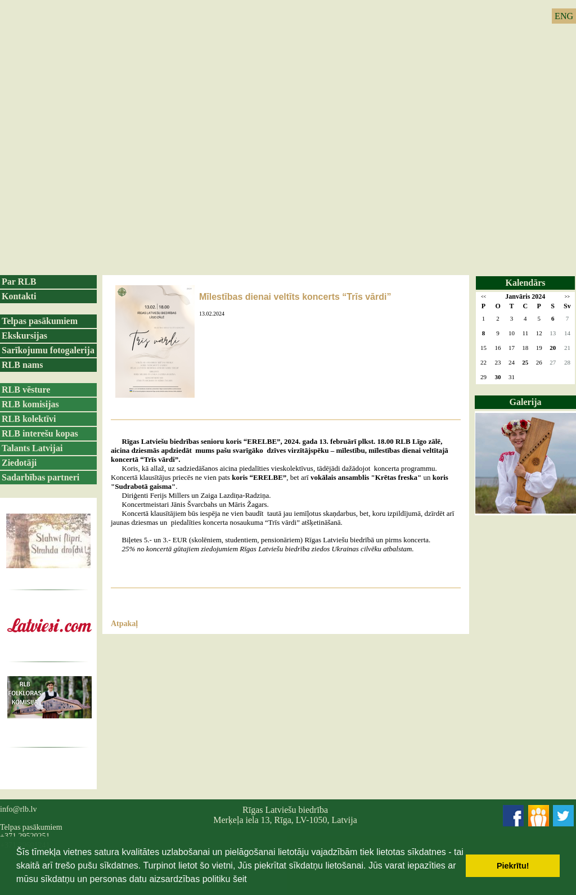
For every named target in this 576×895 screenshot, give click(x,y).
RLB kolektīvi (29, 419)
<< (483, 296)
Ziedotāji (19, 462)
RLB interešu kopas (40, 433)
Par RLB (19, 281)
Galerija (526, 402)
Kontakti (19, 296)
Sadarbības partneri (40, 477)
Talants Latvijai (32, 448)
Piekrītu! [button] (513, 865)
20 (553, 347)
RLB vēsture (26, 389)
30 (498, 377)
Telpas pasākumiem (40, 321)
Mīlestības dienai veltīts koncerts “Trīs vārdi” (295, 297)
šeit (240, 879)
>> (567, 296)
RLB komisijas (30, 404)
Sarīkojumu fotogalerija (48, 350)
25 (525, 362)
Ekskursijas (24, 335)
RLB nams (22, 365)
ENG (564, 16)
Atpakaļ (124, 623)
